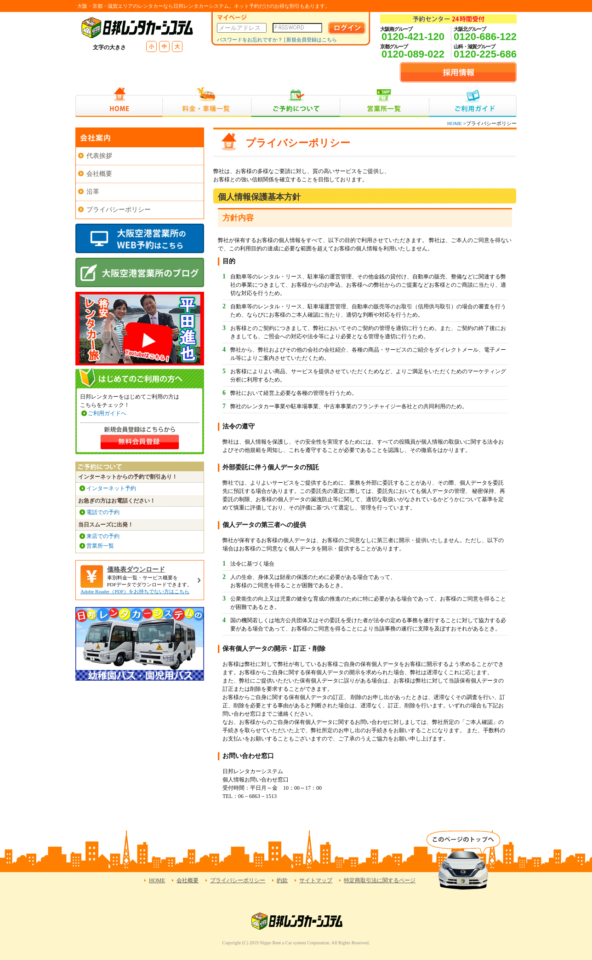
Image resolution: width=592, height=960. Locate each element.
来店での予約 (103, 536)
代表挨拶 (99, 155)
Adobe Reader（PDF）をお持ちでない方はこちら (134, 591)
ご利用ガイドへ (107, 413)
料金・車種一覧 (206, 102)
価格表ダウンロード (136, 569)
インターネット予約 (111, 488)
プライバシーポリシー (118, 209)
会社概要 (99, 173)
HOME (118, 102)
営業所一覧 (384, 102)
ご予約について (295, 102)
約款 (282, 880)
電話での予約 (103, 512)
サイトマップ (315, 880)
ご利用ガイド (473, 102)
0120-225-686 (485, 54)
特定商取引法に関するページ (380, 880)
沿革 (92, 191)
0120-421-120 (412, 36)
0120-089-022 (412, 54)
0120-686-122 (485, 36)
